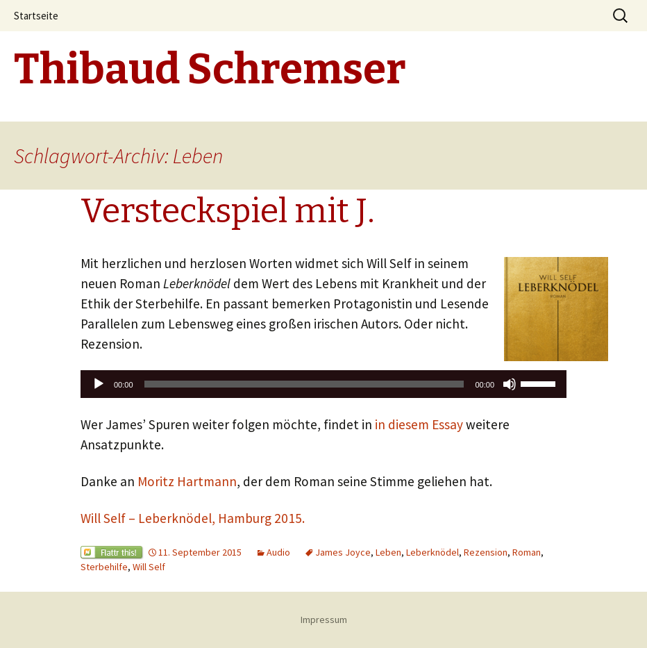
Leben (388, 552)
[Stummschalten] (509, 384)
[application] (323, 384)
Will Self (149, 566)
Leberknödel (432, 552)
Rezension (485, 552)
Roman (526, 552)
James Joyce (343, 552)
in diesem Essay (419, 424)
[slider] (304, 384)
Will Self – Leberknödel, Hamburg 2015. (193, 518)
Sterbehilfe (104, 566)
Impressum (324, 619)
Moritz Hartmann (187, 481)
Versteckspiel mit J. (228, 211)
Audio (278, 552)
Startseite (36, 15)
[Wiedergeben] (99, 384)
